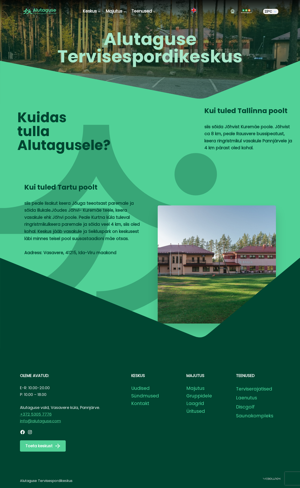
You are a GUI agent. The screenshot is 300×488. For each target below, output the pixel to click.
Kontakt (140, 403)
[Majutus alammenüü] (124, 11)
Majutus (195, 388)
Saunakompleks (254, 416)
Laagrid (195, 403)
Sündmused (145, 396)
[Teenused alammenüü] (154, 11)
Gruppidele (199, 396)
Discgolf (245, 407)
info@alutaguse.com (40, 421)
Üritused (195, 411)
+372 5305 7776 (36, 414)
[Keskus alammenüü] (99, 11)
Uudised (140, 388)
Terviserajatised (254, 389)
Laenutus (246, 398)
